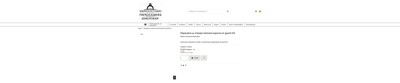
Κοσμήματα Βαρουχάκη (192, 36)
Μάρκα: (182, 36)
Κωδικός (183, 47)
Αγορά (194, 58)
